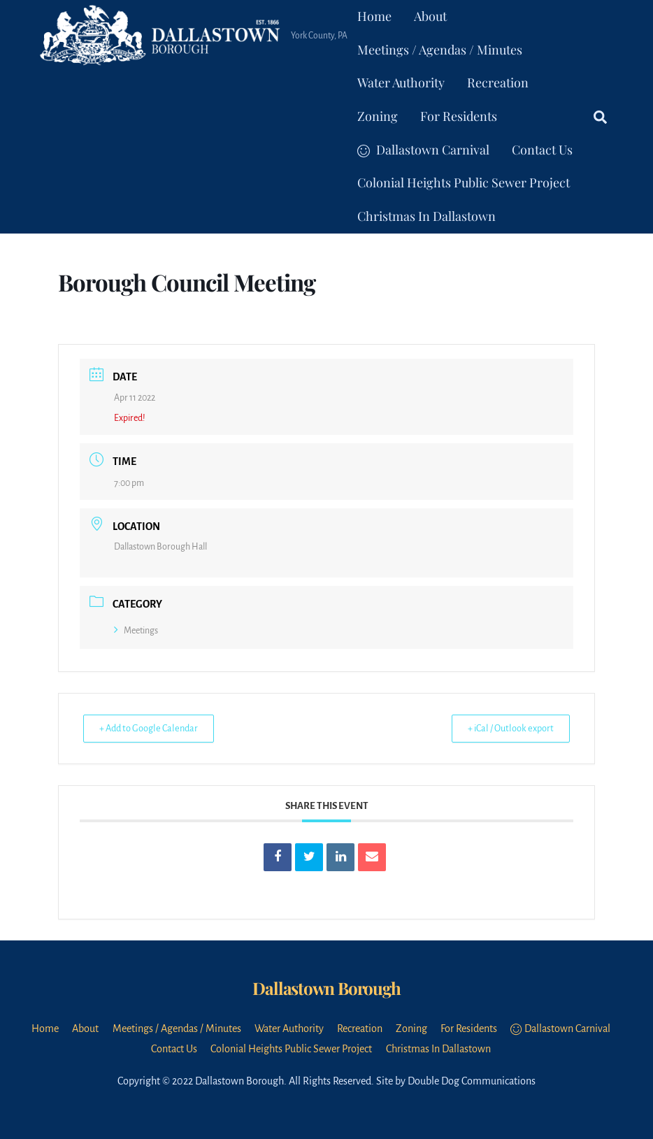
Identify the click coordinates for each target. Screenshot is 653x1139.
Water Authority (401, 82)
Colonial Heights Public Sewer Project (463, 182)
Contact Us (542, 149)
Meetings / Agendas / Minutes (439, 49)
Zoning (377, 116)
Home (374, 16)
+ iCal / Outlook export (504, 728)
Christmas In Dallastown (426, 216)
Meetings (136, 631)
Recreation (498, 82)
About (430, 16)
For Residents (458, 116)
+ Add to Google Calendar (154, 728)
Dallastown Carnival (423, 149)
